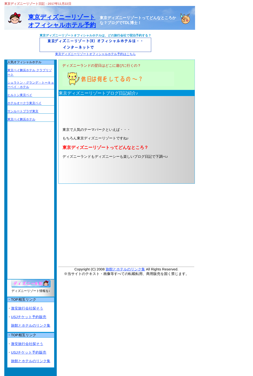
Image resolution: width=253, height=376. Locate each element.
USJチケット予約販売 (28, 317)
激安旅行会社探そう (27, 308)
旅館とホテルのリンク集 (125, 269)
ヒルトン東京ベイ (19, 95)
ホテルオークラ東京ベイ (24, 103)
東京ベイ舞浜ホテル (21, 119)
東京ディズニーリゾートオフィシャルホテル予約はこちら (95, 54)
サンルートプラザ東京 (22, 111)
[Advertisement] (119, 111)
